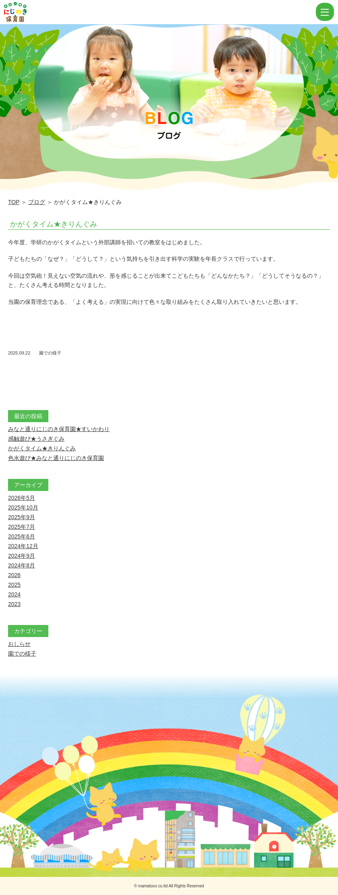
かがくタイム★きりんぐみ (53, 224)
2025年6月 (21, 536)
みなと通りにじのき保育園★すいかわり (59, 429)
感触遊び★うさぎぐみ (36, 438)
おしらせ (19, 644)
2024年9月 (21, 556)
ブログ (36, 202)
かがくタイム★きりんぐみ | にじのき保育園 (159, 12)
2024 (14, 594)
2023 (14, 604)
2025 (14, 585)
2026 (14, 575)
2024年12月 (23, 546)
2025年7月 (21, 527)
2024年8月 (21, 565)
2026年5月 (21, 498)
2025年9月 (21, 517)
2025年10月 (23, 507)
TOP (13, 202)
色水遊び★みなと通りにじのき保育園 (56, 458)
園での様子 (50, 353)
